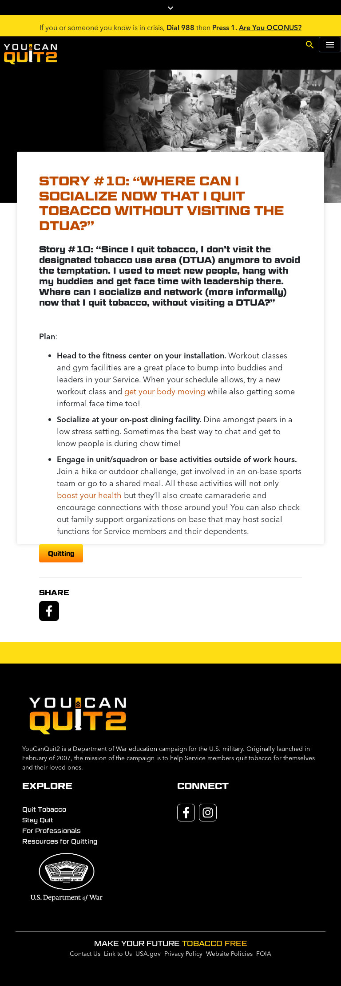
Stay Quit (37, 820)
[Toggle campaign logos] (170, 7)
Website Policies (229, 954)
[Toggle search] (310, 43)
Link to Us (118, 954)
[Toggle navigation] (330, 44)
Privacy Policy (183, 954)
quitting (61, 553)
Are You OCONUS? (270, 27)
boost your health (89, 495)
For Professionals (51, 830)
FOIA (263, 954)
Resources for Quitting (59, 841)
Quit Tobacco (44, 809)
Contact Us (85, 954)
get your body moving (164, 391)
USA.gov (148, 954)
